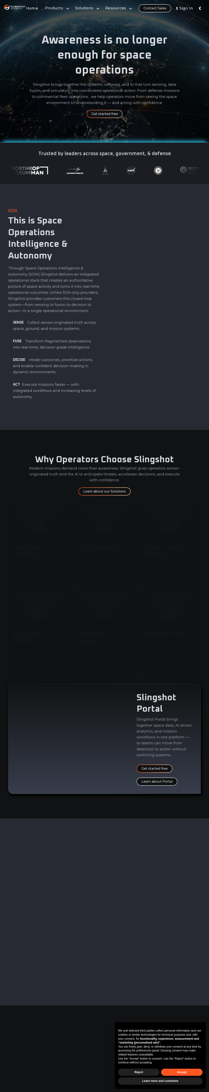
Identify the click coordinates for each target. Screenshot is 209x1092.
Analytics (73, 1038)
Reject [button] (139, 1072)
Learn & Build (77, 1053)
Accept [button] (182, 1072)
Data (70, 1030)
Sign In (186, 8)
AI (68, 1045)
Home (32, 8)
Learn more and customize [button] (160, 1080)
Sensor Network (79, 1060)
